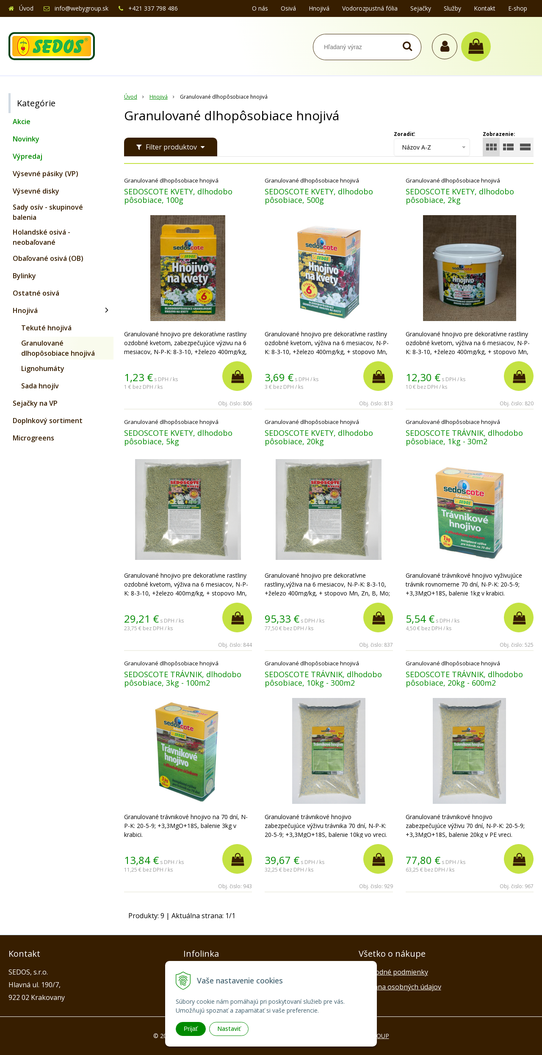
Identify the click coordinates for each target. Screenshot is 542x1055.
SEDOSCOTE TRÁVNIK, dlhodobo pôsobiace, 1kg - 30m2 (464, 437)
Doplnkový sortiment (48, 420)
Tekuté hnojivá (46, 327)
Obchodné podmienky (393, 972)
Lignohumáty (42, 368)
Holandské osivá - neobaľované (41, 237)
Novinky (26, 139)
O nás (260, 8)
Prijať (191, 1028)
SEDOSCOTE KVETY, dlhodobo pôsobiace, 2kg (460, 195)
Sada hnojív (40, 385)
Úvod (26, 8)
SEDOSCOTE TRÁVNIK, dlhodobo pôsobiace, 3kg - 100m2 (182, 678)
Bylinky (24, 275)
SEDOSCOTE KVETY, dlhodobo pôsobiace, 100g (178, 195)
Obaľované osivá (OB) (48, 258)
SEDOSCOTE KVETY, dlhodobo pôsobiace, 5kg (178, 437)
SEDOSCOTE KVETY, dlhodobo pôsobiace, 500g (319, 195)
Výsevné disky (36, 191)
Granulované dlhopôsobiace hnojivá (58, 348)
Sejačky (420, 8)
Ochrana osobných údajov (400, 986)
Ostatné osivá (36, 293)
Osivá (288, 8)
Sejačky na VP (35, 403)
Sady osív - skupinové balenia (48, 212)
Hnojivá (319, 8)
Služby (452, 8)
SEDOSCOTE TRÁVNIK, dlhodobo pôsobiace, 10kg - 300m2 (323, 678)
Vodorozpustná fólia (370, 8)
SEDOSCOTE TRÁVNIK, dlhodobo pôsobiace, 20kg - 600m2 (464, 678)
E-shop (517, 8)
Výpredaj (27, 156)
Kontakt (484, 8)
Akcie (21, 121)
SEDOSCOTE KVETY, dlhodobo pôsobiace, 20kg (319, 437)
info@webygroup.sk (81, 8)
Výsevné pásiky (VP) (45, 173)
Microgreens (33, 438)
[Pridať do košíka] (237, 376)
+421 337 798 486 (153, 8)
